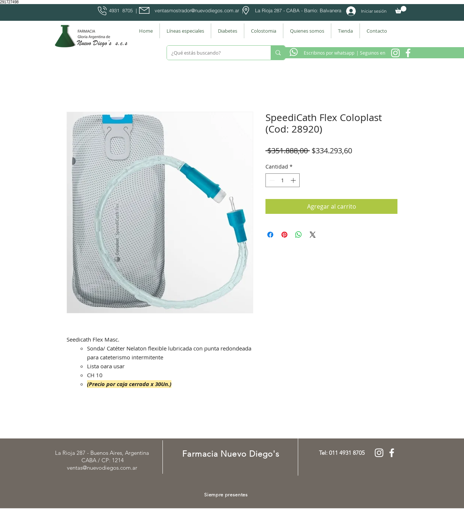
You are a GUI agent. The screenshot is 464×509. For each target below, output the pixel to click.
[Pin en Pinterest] (284, 234)
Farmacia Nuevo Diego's (230, 454)
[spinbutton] (282, 180)
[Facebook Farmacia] (408, 53)
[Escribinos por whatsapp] (329, 52)
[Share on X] (312, 234)
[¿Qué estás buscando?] (213, 53)
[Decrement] (271, 180)
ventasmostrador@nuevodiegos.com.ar (197, 10)
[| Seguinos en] (370, 52)
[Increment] (294, 180)
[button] (400, 9)
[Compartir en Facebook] (270, 234)
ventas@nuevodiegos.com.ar (102, 467)
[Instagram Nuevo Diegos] (395, 53)
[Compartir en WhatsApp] (298, 234)
